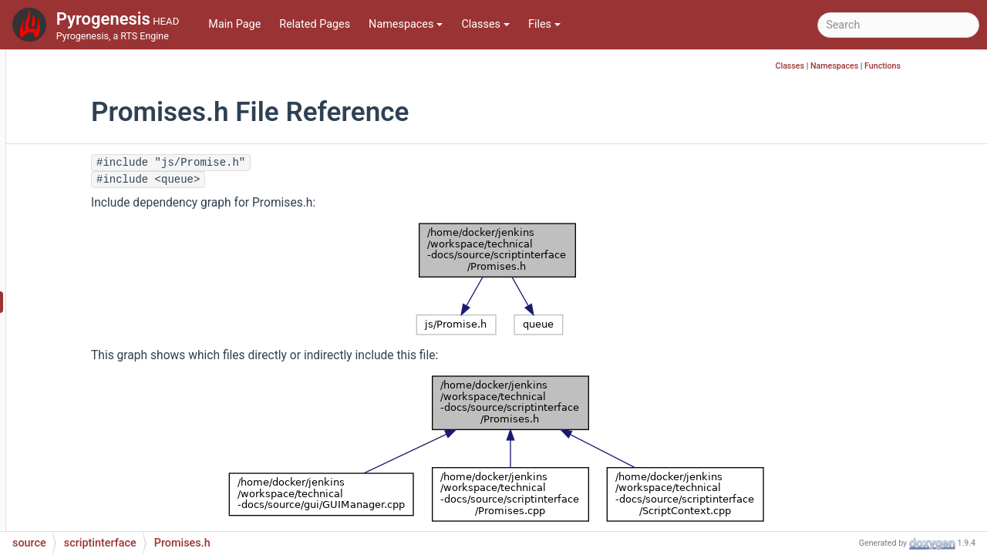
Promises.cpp (111, 278)
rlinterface (90, 139)
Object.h (97, 255)
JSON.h (95, 232)
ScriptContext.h (115, 348)
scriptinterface (100, 163)
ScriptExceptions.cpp (129, 440)
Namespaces (406, 24)
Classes (485, 24)
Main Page (234, 24)
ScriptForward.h (116, 509)
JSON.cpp (101, 209)
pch (74, 70)
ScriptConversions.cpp (132, 371)
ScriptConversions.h (126, 394)
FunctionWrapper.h (123, 186)
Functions (956, 66)
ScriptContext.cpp (121, 324)
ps (71, 93)
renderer (85, 116)
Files (544, 24)
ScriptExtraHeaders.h (129, 486)
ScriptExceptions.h (123, 463)
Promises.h (105, 301)
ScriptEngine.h (112, 417)
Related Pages (314, 24)
